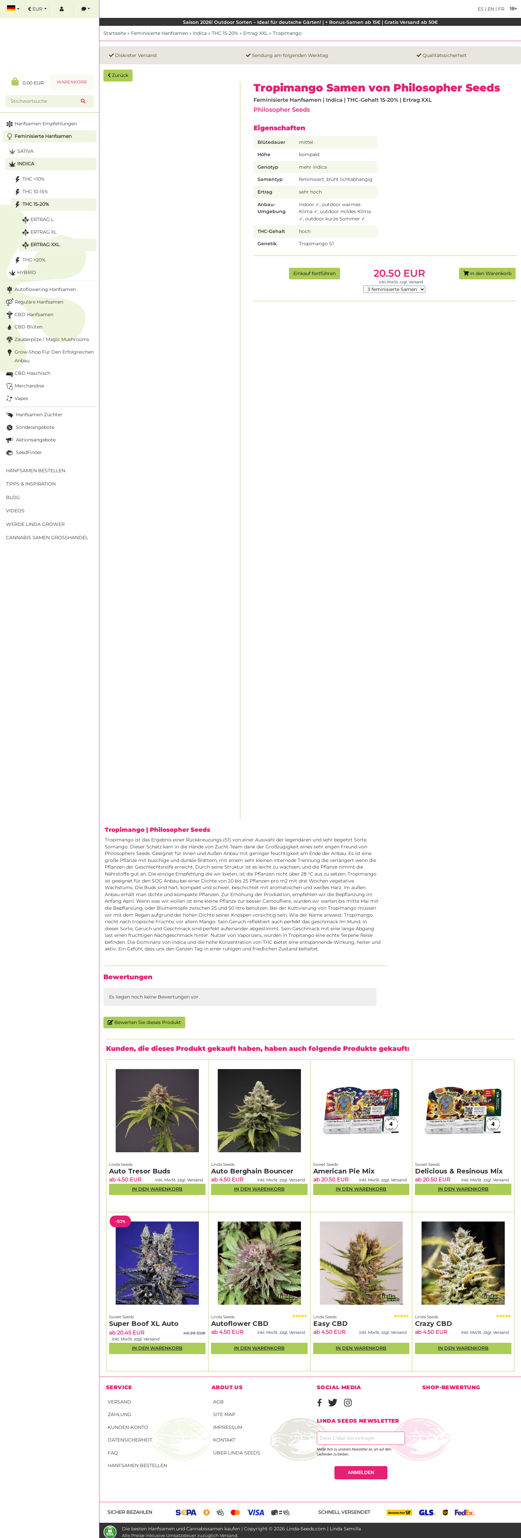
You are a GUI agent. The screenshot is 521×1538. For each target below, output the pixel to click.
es (481, 9)
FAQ (113, 1453)
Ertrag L (37, 219)
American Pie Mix (344, 1171)
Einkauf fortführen (314, 273)
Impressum (227, 1427)
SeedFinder (23, 452)
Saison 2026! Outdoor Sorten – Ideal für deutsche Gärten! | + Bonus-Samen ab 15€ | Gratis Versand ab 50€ (310, 22)
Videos (15, 511)
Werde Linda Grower (35, 524)
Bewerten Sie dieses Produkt (144, 1022)
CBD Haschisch (27, 373)
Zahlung (119, 1414)
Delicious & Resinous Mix (459, 1171)
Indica (200, 33)
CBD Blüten (23, 327)
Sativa (20, 151)
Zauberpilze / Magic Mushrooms (47, 339)
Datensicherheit (130, 1440)
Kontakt (224, 1440)
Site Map (224, 1414)
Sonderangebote (29, 427)
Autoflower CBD (239, 1324)
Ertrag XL (39, 232)
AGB (218, 1402)
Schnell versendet (344, 1512)
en (490, 9)
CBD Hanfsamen (29, 315)
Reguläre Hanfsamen (34, 302)
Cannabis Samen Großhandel (47, 538)
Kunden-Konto (128, 1427)
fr (500, 9)
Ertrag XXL (255, 33)
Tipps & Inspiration (31, 484)
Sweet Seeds (325, 1164)
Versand (119, 1402)
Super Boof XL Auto (144, 1324)
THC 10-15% (30, 192)
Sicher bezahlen (129, 1512)
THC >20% (29, 260)
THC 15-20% (225, 33)
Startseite (114, 33)
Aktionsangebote (30, 440)
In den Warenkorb (487, 273)
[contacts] (86, 9)
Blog (13, 497)
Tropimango (287, 33)
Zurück (118, 75)
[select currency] (37, 9)
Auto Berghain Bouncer (252, 1171)
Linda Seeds (121, 1164)
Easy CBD (330, 1324)
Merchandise (24, 386)
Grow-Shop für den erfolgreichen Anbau (49, 356)
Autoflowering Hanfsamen (40, 289)
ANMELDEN (361, 1472)
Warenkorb (72, 82)
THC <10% (29, 179)
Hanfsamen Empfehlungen (41, 124)
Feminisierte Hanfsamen (159, 33)
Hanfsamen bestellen (137, 1465)
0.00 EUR (28, 82)
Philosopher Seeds (282, 109)
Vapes (16, 398)
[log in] (62, 9)
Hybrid (21, 272)
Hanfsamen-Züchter (33, 415)
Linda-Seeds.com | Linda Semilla (323, 1529)
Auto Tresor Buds (139, 1171)
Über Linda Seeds (236, 1453)
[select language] (13, 9)
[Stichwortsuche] (44, 101)
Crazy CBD (433, 1324)
